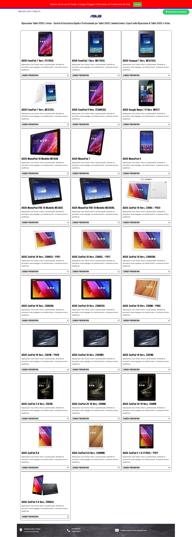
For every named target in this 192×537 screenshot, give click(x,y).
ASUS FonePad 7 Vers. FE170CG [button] (37, 60)
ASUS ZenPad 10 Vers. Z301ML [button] (138, 354)
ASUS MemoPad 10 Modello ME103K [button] (40, 158)
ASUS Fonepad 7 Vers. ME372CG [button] (139, 60)
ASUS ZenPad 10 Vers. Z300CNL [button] (38, 305)
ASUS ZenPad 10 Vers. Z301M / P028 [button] (40, 354)
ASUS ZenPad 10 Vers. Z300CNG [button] (139, 256)
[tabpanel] (96, 23)
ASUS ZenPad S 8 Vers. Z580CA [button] (38, 502)
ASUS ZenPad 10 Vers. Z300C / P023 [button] (141, 207)
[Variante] (45, 75)
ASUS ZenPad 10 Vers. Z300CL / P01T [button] (91, 256)
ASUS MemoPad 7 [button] (81, 158)
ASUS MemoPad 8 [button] (132, 158)
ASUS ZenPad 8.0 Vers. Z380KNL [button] (88, 453)
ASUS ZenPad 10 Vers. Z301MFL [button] (88, 354)
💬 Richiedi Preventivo (176, 12)
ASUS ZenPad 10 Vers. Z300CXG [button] (88, 305)
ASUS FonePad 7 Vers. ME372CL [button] (38, 109)
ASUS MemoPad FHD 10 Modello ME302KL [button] (93, 207)
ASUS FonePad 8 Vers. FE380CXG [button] (89, 109)
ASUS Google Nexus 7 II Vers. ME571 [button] (141, 109)
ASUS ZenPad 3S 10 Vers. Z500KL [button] (89, 403)
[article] (45, 54)
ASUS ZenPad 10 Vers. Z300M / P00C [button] (142, 305)
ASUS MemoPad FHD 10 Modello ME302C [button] (42, 207)
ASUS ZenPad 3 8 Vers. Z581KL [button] (37, 403)
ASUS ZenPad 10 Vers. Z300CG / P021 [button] (41, 256)
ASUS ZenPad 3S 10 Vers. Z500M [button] (139, 403)
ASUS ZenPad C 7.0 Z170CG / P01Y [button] (140, 453)
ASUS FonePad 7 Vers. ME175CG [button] (88, 60)
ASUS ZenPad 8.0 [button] (30, 453)
